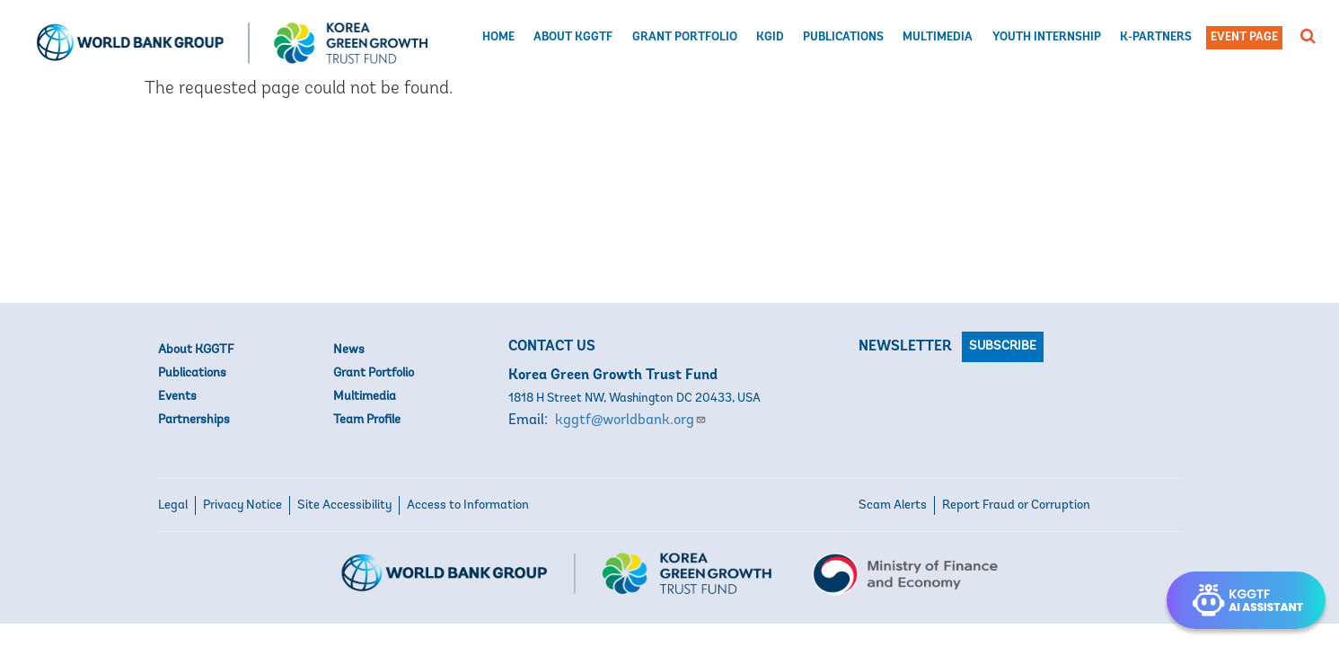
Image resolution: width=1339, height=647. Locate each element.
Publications (843, 37)
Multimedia (938, 37)
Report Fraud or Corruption (1016, 505)
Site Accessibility (344, 505)
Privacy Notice (242, 505)
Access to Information (468, 505)
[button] (1308, 36)
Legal (173, 505)
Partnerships (194, 420)
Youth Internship (1046, 37)
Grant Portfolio (684, 37)
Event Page (1244, 37)
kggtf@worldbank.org (631, 420)
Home (498, 37)
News (349, 350)
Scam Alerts (893, 505)
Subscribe (1002, 346)
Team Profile (367, 420)
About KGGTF (572, 37)
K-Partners (1156, 37)
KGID (770, 37)
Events (177, 396)
